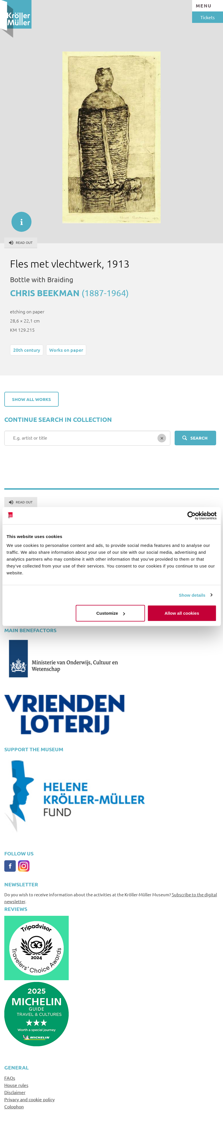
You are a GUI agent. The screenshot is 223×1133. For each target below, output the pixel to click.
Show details (192, 594)
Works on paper (66, 350)
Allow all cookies (182, 613)
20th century (26, 350)
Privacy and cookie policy (29, 1099)
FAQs (9, 1078)
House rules (16, 1085)
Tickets (207, 17)
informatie (18, 219)
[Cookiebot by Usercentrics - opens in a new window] (191, 515)
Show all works (31, 399)
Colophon (14, 1106)
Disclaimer (14, 1092)
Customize (110, 613)
